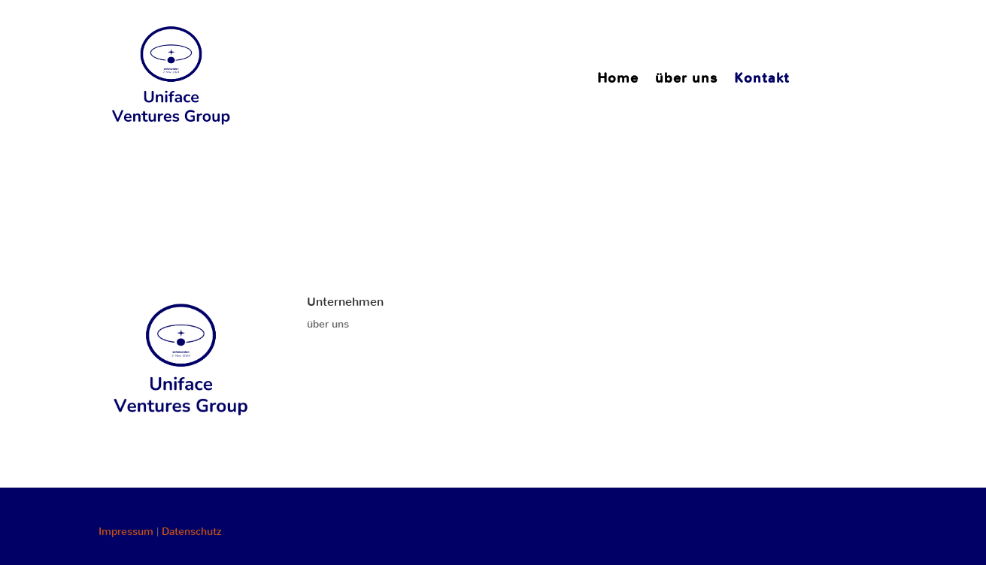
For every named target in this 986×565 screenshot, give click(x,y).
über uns (686, 80)
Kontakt (762, 80)
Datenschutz (192, 531)
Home (618, 80)
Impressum (126, 531)
